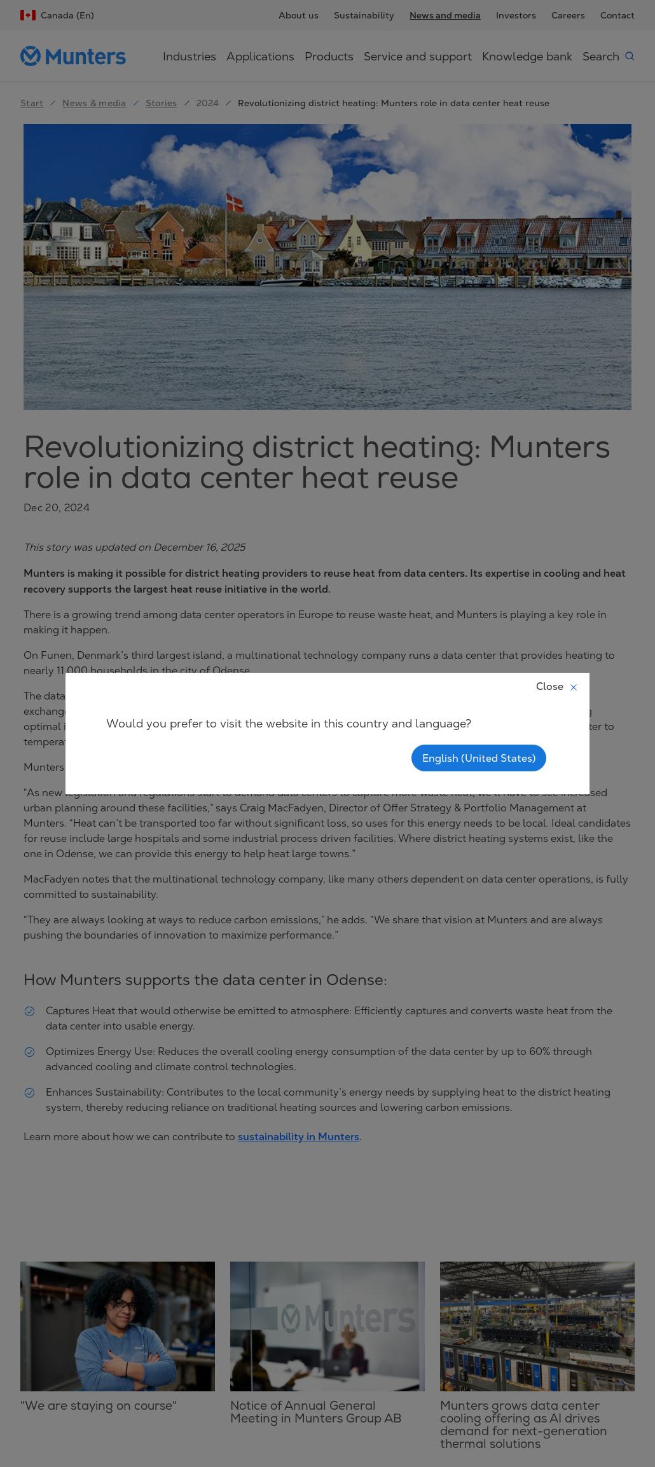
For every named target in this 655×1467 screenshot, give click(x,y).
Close (557, 686)
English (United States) (478, 758)
